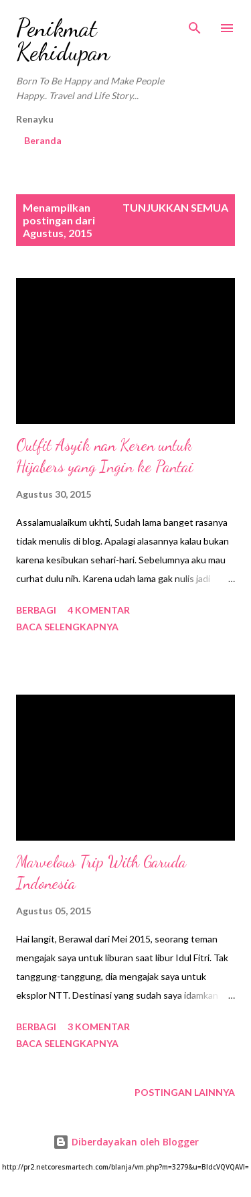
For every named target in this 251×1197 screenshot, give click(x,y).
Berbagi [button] (36, 610)
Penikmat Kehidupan (63, 39)
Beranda (43, 140)
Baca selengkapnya (67, 626)
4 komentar (99, 610)
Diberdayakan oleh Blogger (126, 1141)
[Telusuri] (195, 24)
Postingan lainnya (185, 1092)
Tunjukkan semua (175, 207)
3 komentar (99, 1026)
